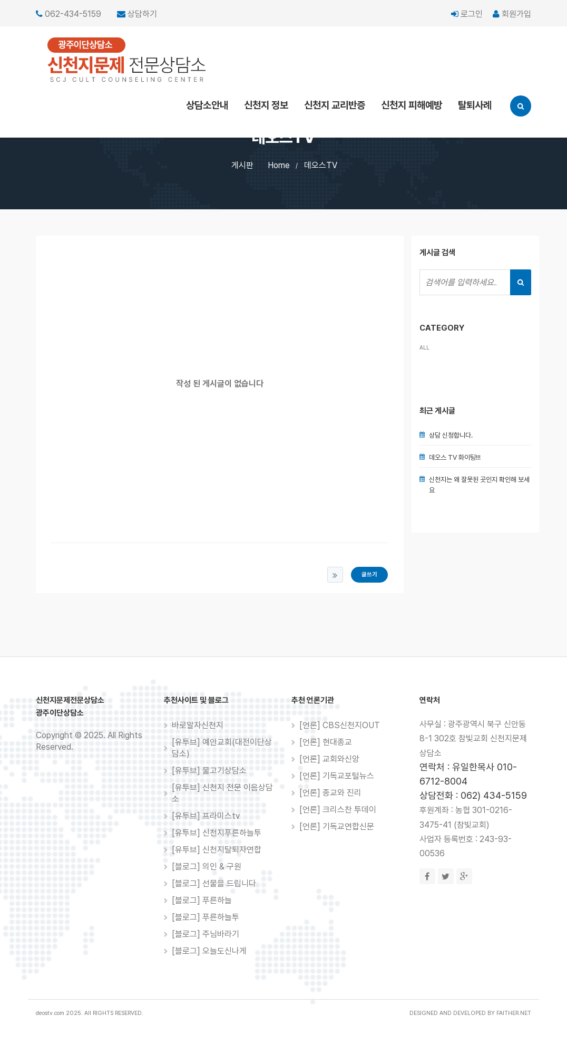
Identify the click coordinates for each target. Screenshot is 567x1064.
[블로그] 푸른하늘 (202, 900)
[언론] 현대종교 (325, 742)
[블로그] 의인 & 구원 (206, 867)
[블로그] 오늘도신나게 (209, 951)
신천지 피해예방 (411, 105)
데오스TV (320, 165)
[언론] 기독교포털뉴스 (336, 776)
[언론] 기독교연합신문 (336, 826)
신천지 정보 (266, 105)
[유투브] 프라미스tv (206, 816)
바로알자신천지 (197, 725)
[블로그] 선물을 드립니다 (214, 883)
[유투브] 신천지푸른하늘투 (216, 833)
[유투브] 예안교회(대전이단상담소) (222, 748)
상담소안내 (207, 105)
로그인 (467, 14)
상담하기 (142, 14)
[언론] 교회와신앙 (329, 759)
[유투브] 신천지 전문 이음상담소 (222, 793)
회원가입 (512, 14)
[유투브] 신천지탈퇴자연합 (216, 850)
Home (279, 165)
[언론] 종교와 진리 (330, 793)
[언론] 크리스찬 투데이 (337, 810)
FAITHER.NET (513, 1013)
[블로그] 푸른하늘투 (205, 917)
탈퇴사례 (475, 105)
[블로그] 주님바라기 (205, 934)
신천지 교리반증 (334, 105)
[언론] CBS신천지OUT (339, 725)
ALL (424, 347)
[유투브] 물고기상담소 (209, 771)
